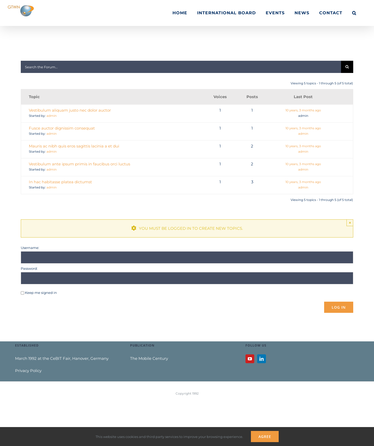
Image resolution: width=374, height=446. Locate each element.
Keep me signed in (41, 292)
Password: (29, 268)
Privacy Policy (28, 370)
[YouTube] (249, 358)
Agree (264, 436)
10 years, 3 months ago (303, 110)
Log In (339, 307)
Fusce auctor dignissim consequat (62, 128)
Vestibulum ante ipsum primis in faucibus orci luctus (79, 163)
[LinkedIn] (261, 358)
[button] (354, 13)
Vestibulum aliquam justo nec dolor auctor (70, 110)
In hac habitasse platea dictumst (60, 181)
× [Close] (350, 222)
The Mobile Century (149, 358)
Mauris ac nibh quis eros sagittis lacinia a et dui (74, 146)
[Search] (347, 67)
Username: (30, 248)
